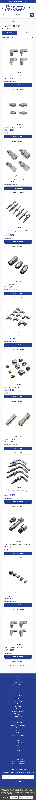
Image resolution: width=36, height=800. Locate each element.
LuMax (18, 748)
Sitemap (18, 690)
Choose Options (18, 85)
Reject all (14, 797)
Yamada (18, 738)
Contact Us (18, 687)
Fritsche (18, 730)
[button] (9, 33)
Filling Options (18, 714)
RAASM (18, 733)
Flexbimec (18, 740)
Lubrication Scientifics (18, 743)
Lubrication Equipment (18, 699)
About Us (18, 680)
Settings (5, 797)
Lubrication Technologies (18, 735)
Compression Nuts (10, 596)
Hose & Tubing (18, 704)
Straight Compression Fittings (14, 179)
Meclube (18, 728)
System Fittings (18, 701)
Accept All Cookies (25, 797)
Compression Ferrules (11, 387)
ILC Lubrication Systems (18, 725)
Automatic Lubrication (18, 711)
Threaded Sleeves (10, 284)
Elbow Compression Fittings (13, 336)
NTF (18, 745)
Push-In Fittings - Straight (12, 127)
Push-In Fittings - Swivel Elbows (14, 76)
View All (18, 750)
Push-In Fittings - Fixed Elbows (14, 647)
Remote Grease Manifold (18, 709)
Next (24, 665)
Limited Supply (18, 716)
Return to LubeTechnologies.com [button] (18, 1)
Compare (26, 32)
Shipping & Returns (18, 685)
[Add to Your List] (18, 89)
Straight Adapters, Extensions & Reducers (17, 544)
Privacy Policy (18, 682)
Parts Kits (18, 706)
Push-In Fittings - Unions (12, 439)
